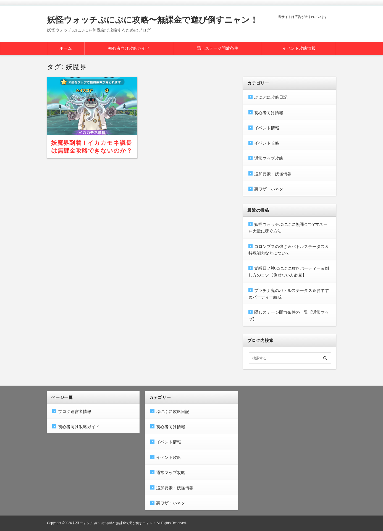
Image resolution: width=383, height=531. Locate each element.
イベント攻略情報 (299, 48)
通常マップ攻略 (268, 158)
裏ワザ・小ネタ (268, 189)
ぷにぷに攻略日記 (270, 97)
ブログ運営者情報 (74, 411)
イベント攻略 (266, 143)
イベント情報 (266, 127)
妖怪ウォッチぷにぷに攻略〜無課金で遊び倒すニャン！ (152, 19)
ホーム (65, 48)
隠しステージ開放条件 (217, 48)
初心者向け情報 (268, 112)
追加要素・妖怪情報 (273, 173)
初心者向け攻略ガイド (128, 48)
